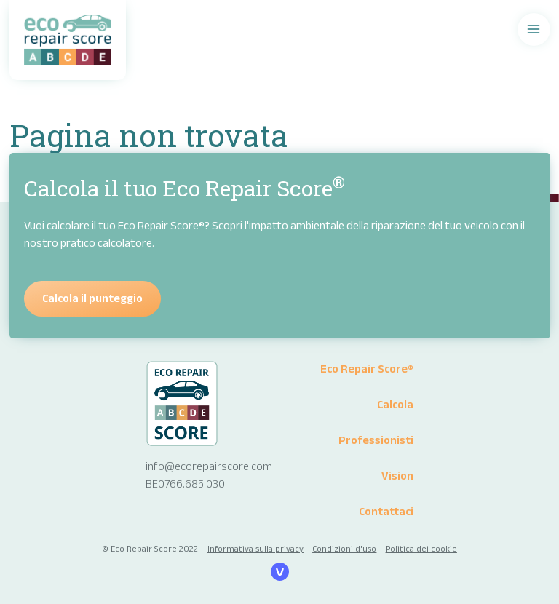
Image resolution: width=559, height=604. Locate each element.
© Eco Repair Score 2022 (150, 548)
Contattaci (386, 511)
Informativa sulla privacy (255, 548)
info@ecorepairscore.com (209, 466)
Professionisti (375, 440)
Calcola (395, 404)
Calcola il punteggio (92, 298)
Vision (397, 475)
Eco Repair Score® (366, 368)
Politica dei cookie (421, 548)
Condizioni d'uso (344, 548)
